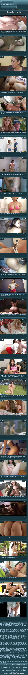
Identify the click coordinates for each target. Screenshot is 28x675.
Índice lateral (8, 673)
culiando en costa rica (22, 628)
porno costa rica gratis (12, 634)
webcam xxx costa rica (10, 660)
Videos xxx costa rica (6, 1)
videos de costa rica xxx (5, 644)
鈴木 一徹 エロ (17, 670)
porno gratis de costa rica (13, 636)
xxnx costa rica (9, 661)
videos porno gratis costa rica (7, 647)
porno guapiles (8, 637)
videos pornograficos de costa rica (13, 649)
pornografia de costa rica (5, 638)
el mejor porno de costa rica (6, 629)
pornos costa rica (16, 638)
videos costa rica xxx (5, 643)
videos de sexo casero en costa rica (8, 645)
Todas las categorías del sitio (8, 7)
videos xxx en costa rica (5, 657)
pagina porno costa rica (18, 630)
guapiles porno (17, 629)
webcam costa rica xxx (13, 658)
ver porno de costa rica (14, 639)
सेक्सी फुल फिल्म (16, 664)
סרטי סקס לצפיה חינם (11, 669)
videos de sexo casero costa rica (19, 644)
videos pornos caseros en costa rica (12, 650)
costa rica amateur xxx (21, 624)
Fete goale (9, 670)
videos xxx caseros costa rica (7, 654)
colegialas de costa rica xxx (10, 623)
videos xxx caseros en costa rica (9, 655)
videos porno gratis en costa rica (9, 648)
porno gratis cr (3, 636)
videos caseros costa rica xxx (16, 641)
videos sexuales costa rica (18, 653)
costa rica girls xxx (4, 625)
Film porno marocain (14, 667)
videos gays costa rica (22, 645)
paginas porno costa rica (15, 631)
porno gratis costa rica (20, 635)
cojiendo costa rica (4, 622)
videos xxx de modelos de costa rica (16, 656)
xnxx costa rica (19, 660)
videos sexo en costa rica (6, 653)
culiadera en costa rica (10, 628)
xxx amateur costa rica (19, 661)
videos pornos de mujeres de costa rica (15, 651)
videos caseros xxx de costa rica (18, 642)
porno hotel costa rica (17, 637)
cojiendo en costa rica (14, 622)
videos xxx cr (21, 655)
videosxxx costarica (16, 657)
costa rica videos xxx (8, 626)
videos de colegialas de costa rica (18, 643)
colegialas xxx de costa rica (8, 624)
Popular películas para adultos (9, 4)
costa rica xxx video (17, 626)
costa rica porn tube (13, 625)
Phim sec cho (13, 666)
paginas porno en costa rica (15, 632)
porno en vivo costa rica (8, 635)
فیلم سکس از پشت (6, 664)
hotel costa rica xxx (7, 630)
